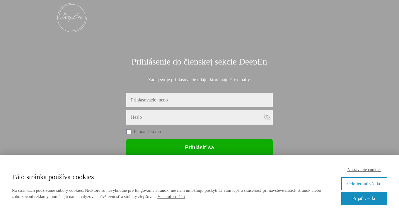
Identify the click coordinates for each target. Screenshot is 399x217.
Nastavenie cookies (364, 169)
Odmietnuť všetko (364, 183)
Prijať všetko (364, 198)
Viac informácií (171, 196)
